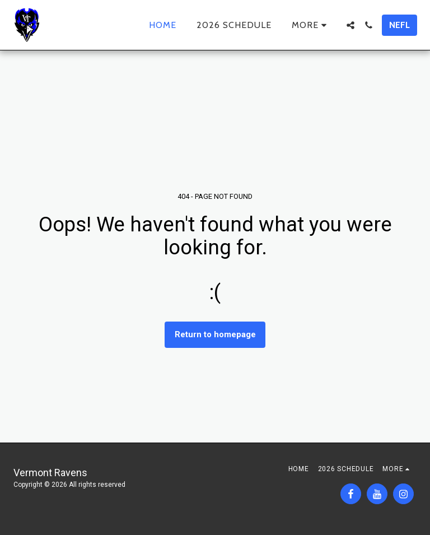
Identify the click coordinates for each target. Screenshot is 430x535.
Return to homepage (215, 334)
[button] (350, 25)
